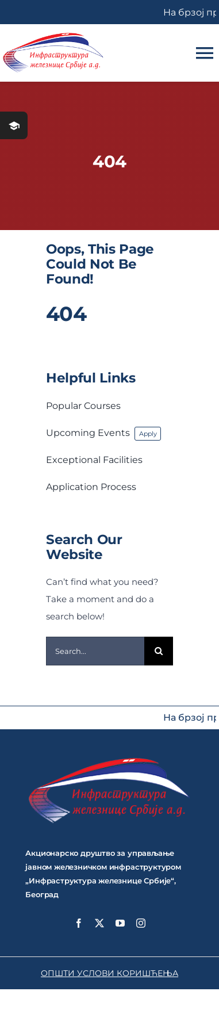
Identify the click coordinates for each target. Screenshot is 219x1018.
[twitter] (99, 923)
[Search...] (95, 651)
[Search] (158, 651)
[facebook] (78, 923)
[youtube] (120, 923)
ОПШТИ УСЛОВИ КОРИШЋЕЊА (109, 973)
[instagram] (140, 923)
